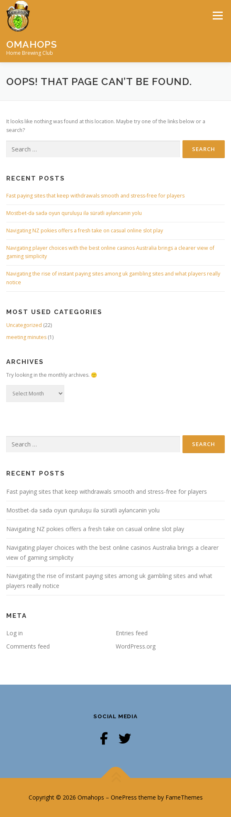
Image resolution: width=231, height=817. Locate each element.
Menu (217, 15)
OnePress (124, 797)
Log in (14, 633)
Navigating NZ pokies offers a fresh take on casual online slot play (84, 230)
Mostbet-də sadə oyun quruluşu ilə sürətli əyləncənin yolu (74, 213)
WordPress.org (136, 646)
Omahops (31, 43)
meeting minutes (26, 337)
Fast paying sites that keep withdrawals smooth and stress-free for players (95, 195)
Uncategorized (24, 325)
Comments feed (28, 646)
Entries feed (132, 633)
